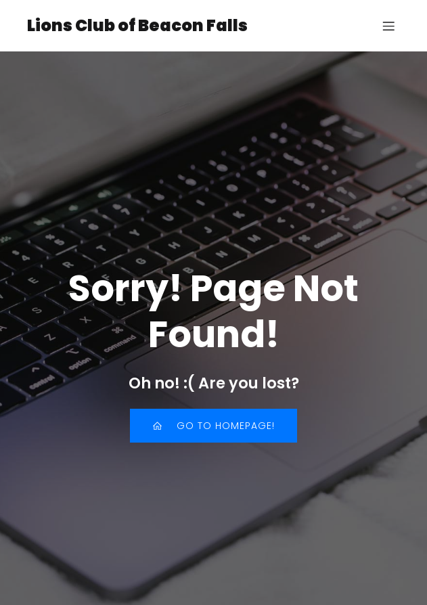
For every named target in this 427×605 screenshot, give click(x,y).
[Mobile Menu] (388, 25)
